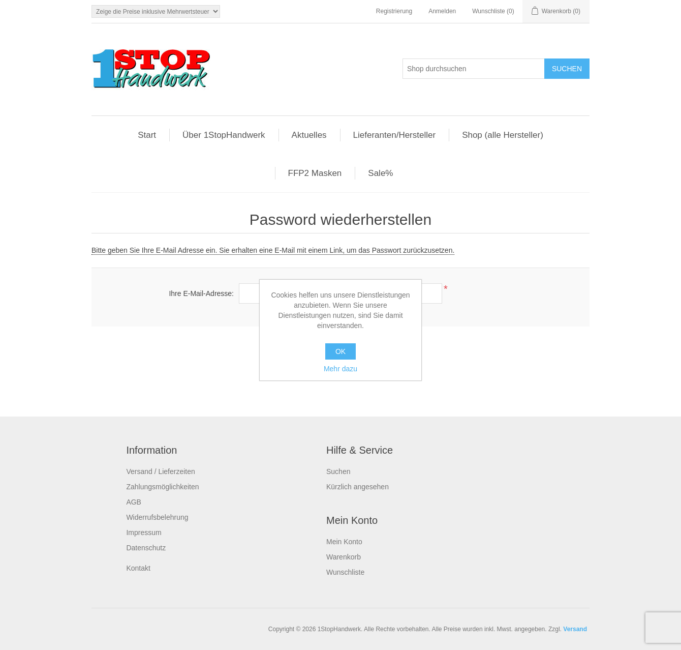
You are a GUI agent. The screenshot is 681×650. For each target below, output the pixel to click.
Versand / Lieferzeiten (160, 471)
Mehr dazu (340, 369)
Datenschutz (146, 548)
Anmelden (442, 11)
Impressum (143, 532)
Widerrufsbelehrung (157, 517)
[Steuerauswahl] (155, 11)
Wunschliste (345, 572)
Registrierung (394, 11)
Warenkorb (343, 557)
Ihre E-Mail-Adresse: (201, 293)
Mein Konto (344, 542)
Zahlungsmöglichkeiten (162, 487)
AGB (133, 502)
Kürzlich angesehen (357, 487)
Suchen (338, 471)
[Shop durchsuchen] (474, 68)
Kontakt (138, 568)
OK (340, 351)
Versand (575, 629)
